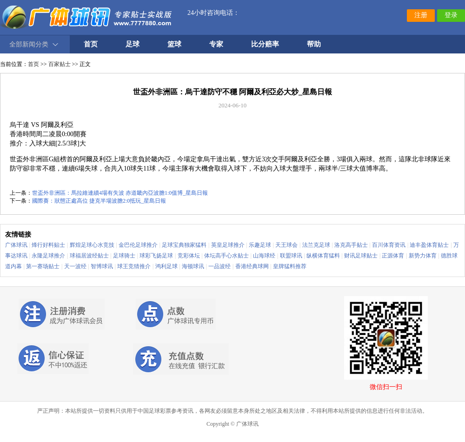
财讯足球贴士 (361, 255)
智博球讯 (102, 266)
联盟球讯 (291, 255)
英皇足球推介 (228, 245)
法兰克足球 (316, 245)
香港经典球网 (252, 266)
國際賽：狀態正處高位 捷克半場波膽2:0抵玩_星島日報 (99, 201)
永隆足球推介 (48, 255)
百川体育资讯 (388, 245)
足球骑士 (124, 255)
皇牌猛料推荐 (289, 266)
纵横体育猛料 (323, 255)
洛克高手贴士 (351, 245)
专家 (216, 44)
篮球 (174, 44)
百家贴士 (59, 64)
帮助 (314, 44)
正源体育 (393, 255)
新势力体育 (423, 255)
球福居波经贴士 (89, 255)
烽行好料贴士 (48, 245)
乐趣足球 (260, 245)
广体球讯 (16, 245)
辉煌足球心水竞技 (92, 245)
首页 (33, 64)
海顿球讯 (193, 266)
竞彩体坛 (189, 255)
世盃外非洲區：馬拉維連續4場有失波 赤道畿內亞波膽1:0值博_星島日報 (120, 193)
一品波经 (219, 266)
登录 (451, 15)
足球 (133, 44)
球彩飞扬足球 (156, 255)
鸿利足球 (166, 266)
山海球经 (264, 255)
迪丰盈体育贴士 (429, 245)
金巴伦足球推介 (138, 245)
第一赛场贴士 (43, 266)
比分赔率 (265, 44)
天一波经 (75, 266)
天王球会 (286, 245)
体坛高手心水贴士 (226, 255)
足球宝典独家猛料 (184, 245)
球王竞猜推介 (134, 266)
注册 (420, 15)
